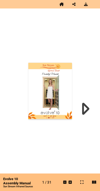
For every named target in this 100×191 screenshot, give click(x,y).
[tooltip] (61, 4)
